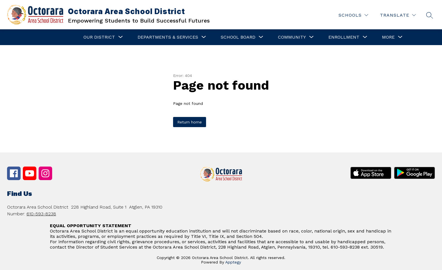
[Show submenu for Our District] (99, 37)
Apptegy (233, 262)
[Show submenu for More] (388, 37)
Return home (189, 122)
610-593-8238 (41, 213)
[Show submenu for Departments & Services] (168, 37)
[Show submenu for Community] (292, 37)
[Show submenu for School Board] (238, 37)
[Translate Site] (398, 15)
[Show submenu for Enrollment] (343, 37)
